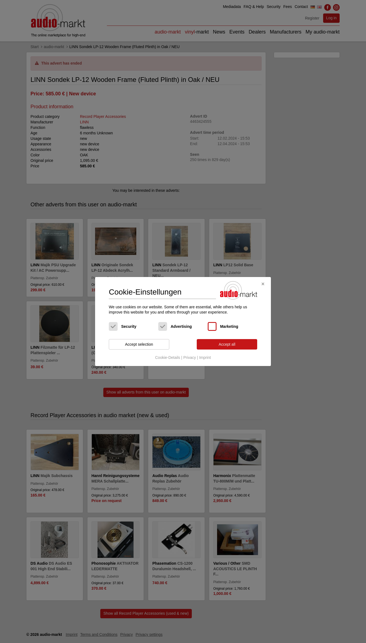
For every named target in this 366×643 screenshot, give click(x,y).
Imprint (205, 357)
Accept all (227, 344)
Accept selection (139, 344)
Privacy (189, 357)
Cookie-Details (167, 357)
